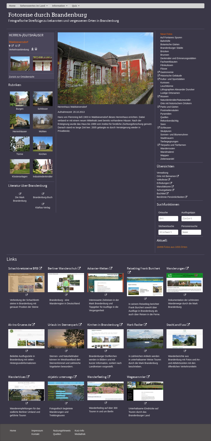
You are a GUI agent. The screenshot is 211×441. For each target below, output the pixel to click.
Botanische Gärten (170, 44)
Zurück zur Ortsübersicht (21, 76)
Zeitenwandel (167, 159)
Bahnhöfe (165, 41)
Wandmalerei (167, 152)
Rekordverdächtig (169, 120)
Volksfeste (162, 179)
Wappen (164, 155)
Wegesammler (136, 377)
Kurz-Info (79, 430)
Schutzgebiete (164, 190)
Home (12, 5)
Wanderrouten (167, 148)
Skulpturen (165, 131)
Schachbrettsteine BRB (23, 268)
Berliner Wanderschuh (62, 268)
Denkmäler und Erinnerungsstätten (178, 58)
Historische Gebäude (171, 75)
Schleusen (165, 127)
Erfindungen (163, 183)
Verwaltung (162, 172)
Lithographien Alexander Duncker (177, 89)
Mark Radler (135, 325)
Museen (164, 96)
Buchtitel (161, 193)
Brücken (164, 51)
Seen (163, 124)
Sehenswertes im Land (32, 5)
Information (58, 5)
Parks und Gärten (169, 107)
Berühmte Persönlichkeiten (170, 197)
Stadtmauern (167, 138)
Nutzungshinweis (62, 430)
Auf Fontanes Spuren (171, 37)
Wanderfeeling (96, 377)
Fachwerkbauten (169, 61)
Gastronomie (166, 72)
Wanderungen (175, 268)
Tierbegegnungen (169, 141)
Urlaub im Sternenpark (63, 325)
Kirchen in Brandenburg (103, 325)
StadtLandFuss (176, 325)
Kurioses (164, 82)
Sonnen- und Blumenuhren (174, 134)
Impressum (37, 430)
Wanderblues (17, 377)
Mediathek (80, 434)
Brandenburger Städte (171, 48)
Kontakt (35, 434)
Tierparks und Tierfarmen (173, 145)
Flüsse (163, 68)
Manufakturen (164, 186)
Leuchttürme (166, 86)
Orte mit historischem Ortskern (176, 103)
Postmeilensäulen (169, 110)
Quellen (164, 117)
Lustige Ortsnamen (170, 93)
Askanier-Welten (97, 268)
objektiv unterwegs (60, 377)
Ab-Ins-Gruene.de (19, 325)
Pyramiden (165, 113)
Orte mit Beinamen (166, 176)
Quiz (74, 5)
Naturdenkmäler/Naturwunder (175, 100)
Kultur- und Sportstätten (172, 79)
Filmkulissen (166, 65)
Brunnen (164, 54)
